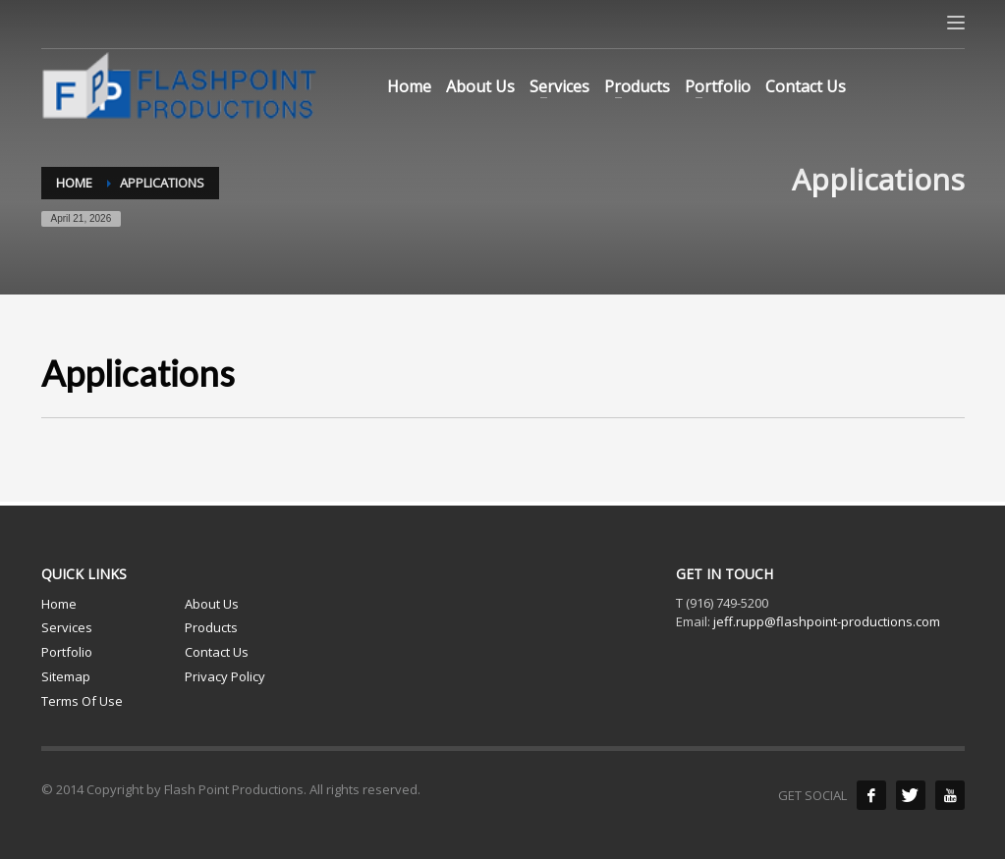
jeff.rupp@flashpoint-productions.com (826, 621)
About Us (212, 604)
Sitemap (65, 676)
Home (59, 604)
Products (211, 627)
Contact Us (217, 652)
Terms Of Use (82, 701)
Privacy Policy (225, 676)
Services (66, 627)
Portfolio (66, 652)
